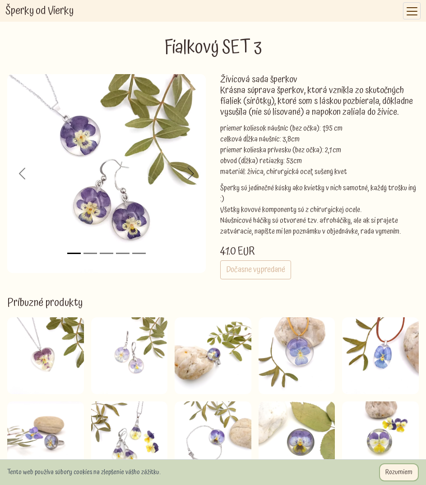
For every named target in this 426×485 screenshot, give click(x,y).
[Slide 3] (106, 253)
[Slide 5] (139, 253)
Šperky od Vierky (39, 10)
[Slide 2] (90, 253)
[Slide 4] (123, 253)
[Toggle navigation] (412, 11)
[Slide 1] (74, 253)
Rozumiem (398, 472)
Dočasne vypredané (255, 269)
